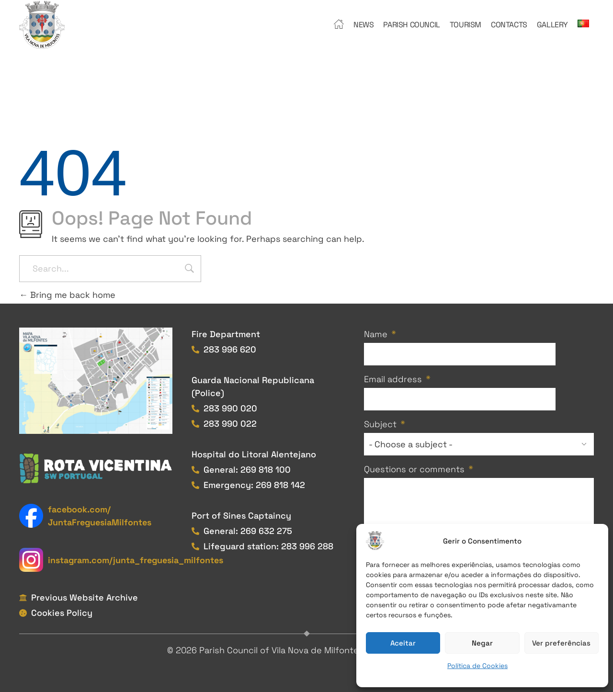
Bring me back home (67, 294)
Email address (393, 379)
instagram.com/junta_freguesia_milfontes (135, 560)
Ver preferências (561, 642)
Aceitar (403, 642)
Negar (482, 642)
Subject (380, 424)
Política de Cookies (477, 665)
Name (375, 334)
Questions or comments (414, 469)
